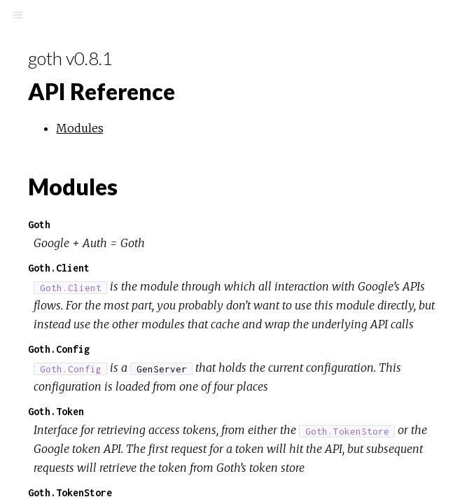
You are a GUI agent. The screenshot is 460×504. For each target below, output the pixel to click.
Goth (39, 224)
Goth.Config (59, 349)
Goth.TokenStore (70, 492)
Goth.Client (59, 268)
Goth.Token (56, 411)
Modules (80, 128)
